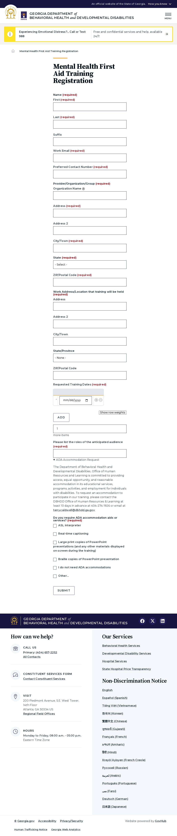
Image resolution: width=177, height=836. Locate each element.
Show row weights (112, 412)
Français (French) (114, 736)
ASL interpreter (69, 525)
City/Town (68, 241)
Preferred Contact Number (80, 167)
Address (67, 206)
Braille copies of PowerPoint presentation (88, 559)
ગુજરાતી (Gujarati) (113, 729)
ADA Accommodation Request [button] (77, 459)
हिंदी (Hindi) (109, 752)
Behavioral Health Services (121, 645)
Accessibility (47, 821)
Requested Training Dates (79, 384)
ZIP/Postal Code (72, 275)
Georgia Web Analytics (66, 829)
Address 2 (60, 223)
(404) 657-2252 (46, 652)
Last (64, 117)
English (107, 690)
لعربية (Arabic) (111, 775)
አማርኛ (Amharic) (113, 744)
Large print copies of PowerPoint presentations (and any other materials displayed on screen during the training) (88, 546)
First (64, 99)
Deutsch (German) (115, 799)
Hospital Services (114, 661)
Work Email (69, 150)
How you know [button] (157, 4)
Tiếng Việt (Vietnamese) (119, 705)
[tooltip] (83, 188)
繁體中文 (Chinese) (114, 721)
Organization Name (69, 188)
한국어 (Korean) (112, 713)
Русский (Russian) (115, 767)
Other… (63, 575)
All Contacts (32, 656)
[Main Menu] (168, 16)
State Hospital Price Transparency (126, 669)
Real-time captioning (73, 533)
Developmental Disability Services (126, 653)
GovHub (160, 821)
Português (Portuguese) (119, 783)
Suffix (57, 134)
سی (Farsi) (109, 791)
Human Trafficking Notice (30, 829)
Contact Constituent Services (44, 678)
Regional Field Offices (39, 713)
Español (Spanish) (114, 698)
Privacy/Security (71, 821)
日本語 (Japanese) (114, 806)
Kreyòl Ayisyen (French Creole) (124, 760)
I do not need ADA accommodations (84, 567)
